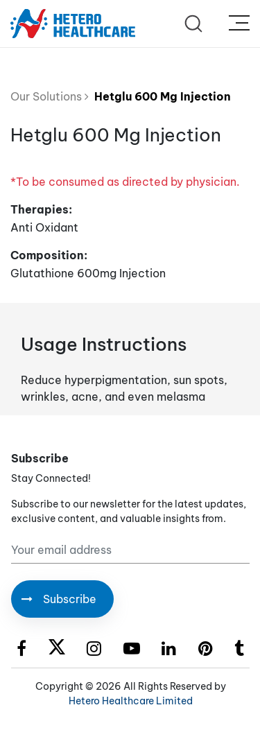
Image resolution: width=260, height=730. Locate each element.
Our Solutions (49, 96)
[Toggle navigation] (239, 23)
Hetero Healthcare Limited (131, 701)
